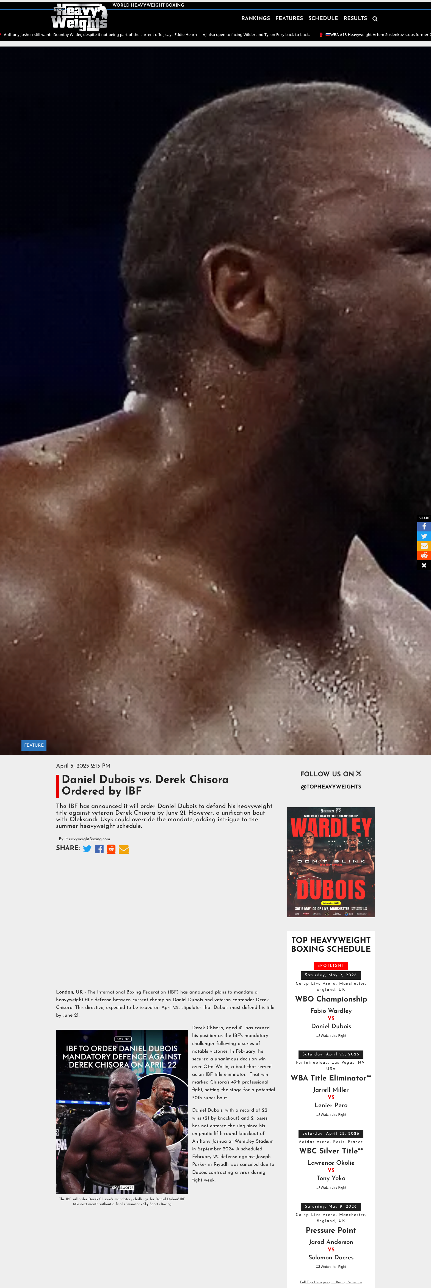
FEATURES (289, 18)
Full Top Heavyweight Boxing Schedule (331, 1282)
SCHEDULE (323, 18)
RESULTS (355, 18)
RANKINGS (255, 18)
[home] (79, 17)
